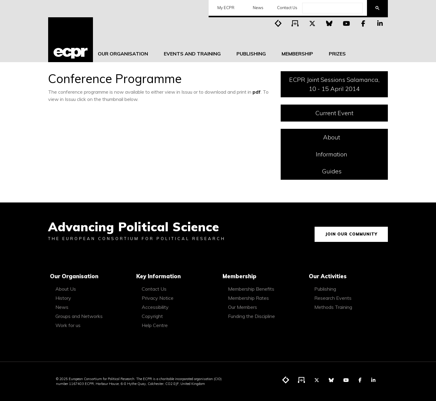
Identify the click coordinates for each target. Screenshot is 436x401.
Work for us (68, 325)
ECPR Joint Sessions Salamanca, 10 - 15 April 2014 (334, 84)
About (352, 137)
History (63, 298)
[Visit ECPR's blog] (278, 23)
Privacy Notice (157, 298)
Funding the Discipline (251, 316)
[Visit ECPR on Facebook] (363, 23)
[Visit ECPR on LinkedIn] (380, 23)
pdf (257, 92)
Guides (352, 171)
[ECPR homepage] (70, 39)
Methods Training (333, 307)
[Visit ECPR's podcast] (295, 23)
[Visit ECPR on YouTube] (346, 23)
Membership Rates (248, 298)
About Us (65, 289)
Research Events (333, 298)
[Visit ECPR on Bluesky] (329, 23)
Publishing (325, 289)
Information (349, 154)
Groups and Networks (79, 316)
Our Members (242, 307)
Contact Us (285, 7)
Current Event (334, 113)
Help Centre (155, 325)
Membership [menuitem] (297, 54)
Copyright (152, 316)
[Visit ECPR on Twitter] (312, 23)
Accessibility (155, 307)
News (256, 7)
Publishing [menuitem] (251, 54)
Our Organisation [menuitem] (123, 54)
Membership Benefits (251, 289)
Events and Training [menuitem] (192, 54)
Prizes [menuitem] (337, 54)
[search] (331, 8)
